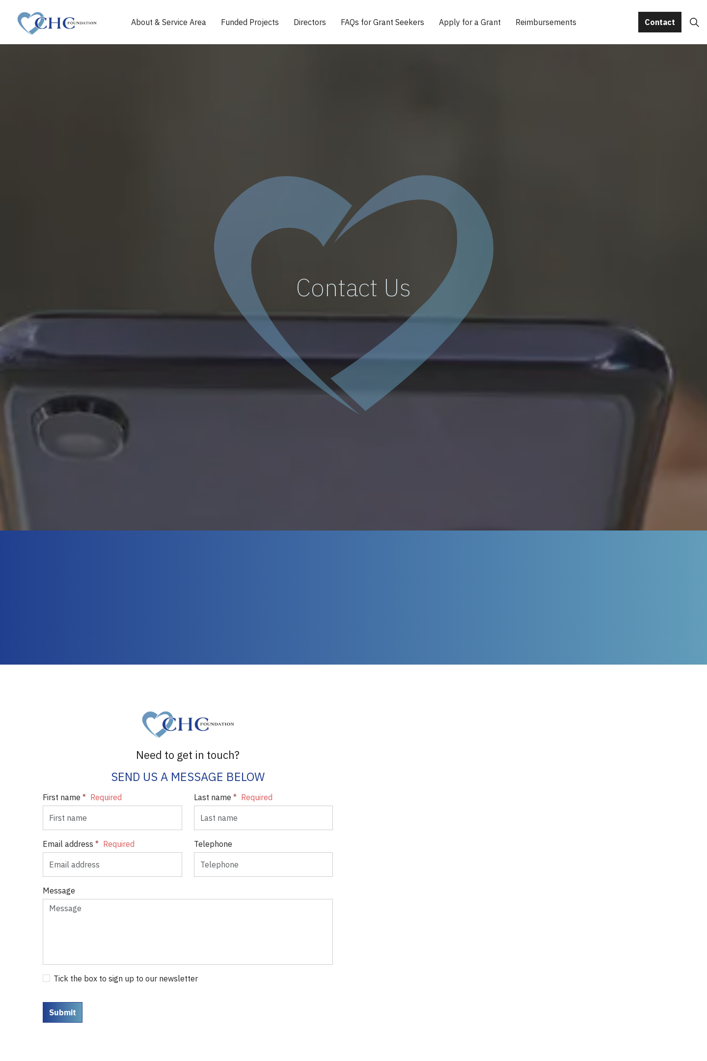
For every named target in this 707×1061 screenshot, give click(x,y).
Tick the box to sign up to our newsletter (120, 978)
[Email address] (112, 864)
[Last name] (263, 818)
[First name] (112, 818)
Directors (310, 22)
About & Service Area (168, 22)
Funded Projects (250, 22)
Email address (89, 844)
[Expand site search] (694, 22)
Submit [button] (62, 1012)
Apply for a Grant (470, 22)
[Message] (188, 932)
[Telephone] (263, 864)
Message (59, 890)
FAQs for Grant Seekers (382, 22)
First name (82, 797)
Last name (233, 797)
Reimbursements (546, 22)
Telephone (213, 844)
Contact (660, 22)
